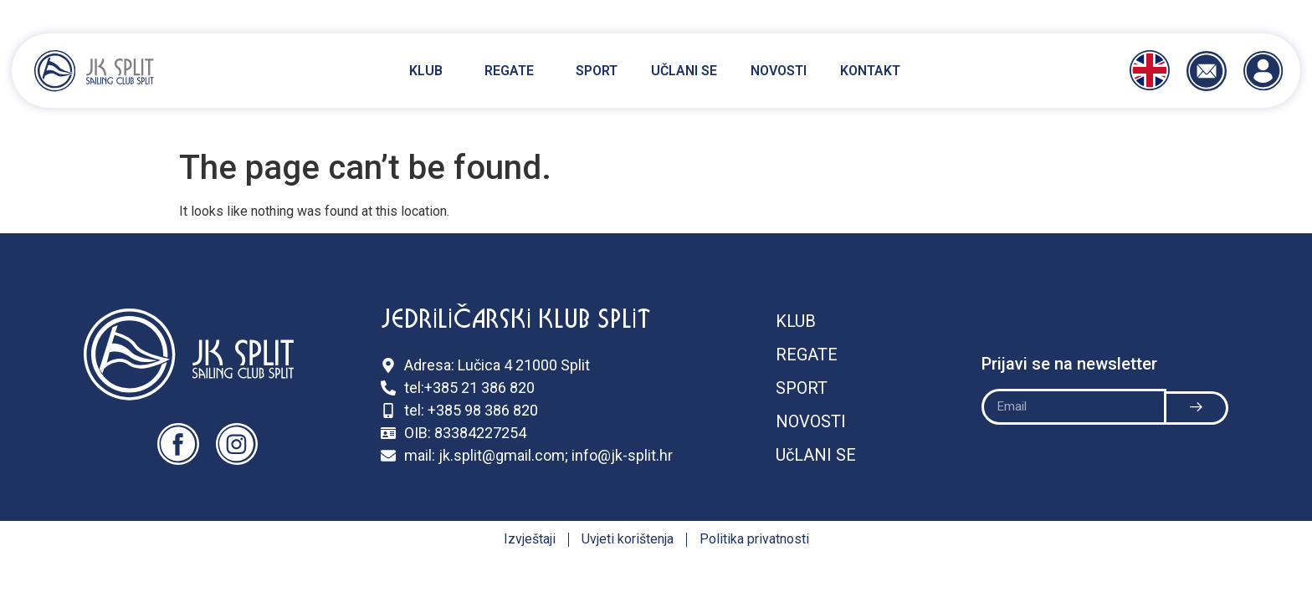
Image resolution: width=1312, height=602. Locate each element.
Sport (597, 71)
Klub (430, 71)
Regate (513, 71)
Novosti (779, 71)
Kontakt (870, 71)
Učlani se (684, 71)
